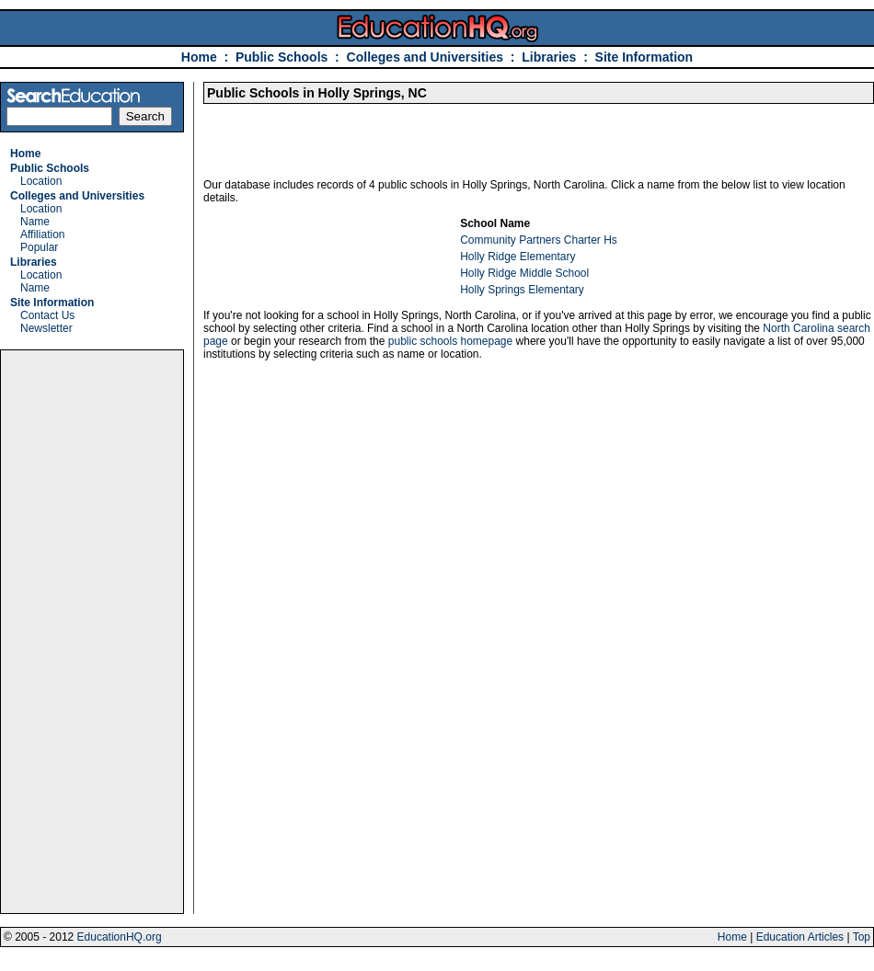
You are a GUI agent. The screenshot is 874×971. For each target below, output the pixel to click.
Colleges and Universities (425, 57)
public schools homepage (450, 341)
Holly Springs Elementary (522, 289)
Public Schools (283, 57)
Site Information (644, 57)
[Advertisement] (92, 632)
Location (41, 181)
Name (35, 221)
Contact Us (47, 315)
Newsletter (46, 328)
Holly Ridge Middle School (524, 273)
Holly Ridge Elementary (517, 256)
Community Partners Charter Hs (538, 240)
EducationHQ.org (119, 937)
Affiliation (42, 234)
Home (199, 57)
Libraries (549, 57)
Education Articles (800, 937)
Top (861, 937)
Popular (39, 247)
